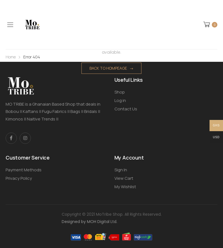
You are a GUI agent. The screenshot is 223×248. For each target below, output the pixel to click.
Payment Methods (24, 170)
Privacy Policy (19, 178)
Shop (119, 92)
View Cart (123, 178)
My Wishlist (125, 187)
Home (11, 57)
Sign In (120, 170)
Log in (120, 100)
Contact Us (125, 109)
